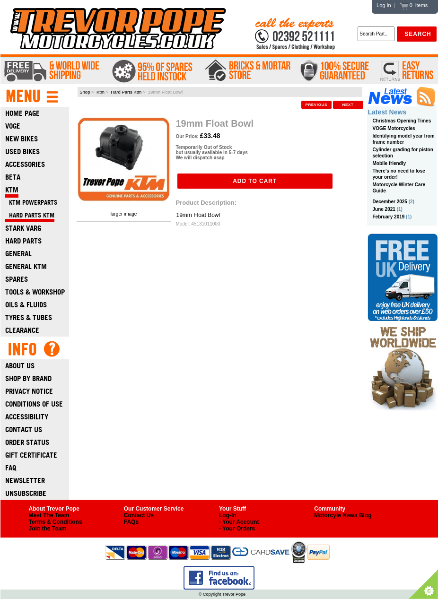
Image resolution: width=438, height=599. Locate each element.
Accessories (25, 164)
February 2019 (389, 216)
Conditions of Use (34, 403)
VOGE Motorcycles (394, 128)
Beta (12, 177)
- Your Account (239, 522)
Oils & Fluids (26, 304)
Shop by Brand (28, 378)
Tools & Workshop (35, 291)
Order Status (27, 442)
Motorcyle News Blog (342, 515)
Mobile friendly (389, 163)
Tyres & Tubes (28, 317)
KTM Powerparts (31, 202)
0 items (414, 5)
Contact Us (23, 429)
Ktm (100, 92)
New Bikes (21, 138)
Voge (12, 126)
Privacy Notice (29, 391)
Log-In (228, 515)
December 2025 (390, 201)
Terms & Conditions (55, 522)
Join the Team (48, 528)
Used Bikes (22, 151)
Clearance (22, 330)
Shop (84, 92)
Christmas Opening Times (402, 120)
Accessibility (26, 416)
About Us (20, 365)
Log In (384, 5)
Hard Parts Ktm (126, 92)
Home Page (22, 113)
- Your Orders (237, 528)
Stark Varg (23, 228)
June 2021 (384, 209)
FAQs (131, 522)
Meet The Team (49, 515)
